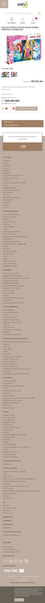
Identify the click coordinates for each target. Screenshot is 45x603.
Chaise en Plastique (10, 457)
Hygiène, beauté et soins (12, 322)
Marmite (6, 347)
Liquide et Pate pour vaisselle (14, 471)
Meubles (6, 219)
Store (5, 256)
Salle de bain (7, 378)
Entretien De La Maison (12, 320)
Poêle (5, 352)
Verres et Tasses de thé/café (14, 183)
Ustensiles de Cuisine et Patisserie (16, 374)
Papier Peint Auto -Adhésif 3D (14, 244)
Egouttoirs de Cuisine (11, 288)
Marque (4, 98)
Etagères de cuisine (10, 281)
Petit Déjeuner (8, 310)
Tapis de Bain (8, 383)
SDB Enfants (8, 425)
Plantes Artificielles (10, 251)
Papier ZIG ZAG (9, 408)
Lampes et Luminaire (11, 214)
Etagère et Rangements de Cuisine (16, 369)
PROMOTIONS (7, 521)
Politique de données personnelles (29, 576)
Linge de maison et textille (12, 461)
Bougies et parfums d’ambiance (15, 237)
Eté (4, 502)
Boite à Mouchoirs (10, 234)
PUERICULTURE (9, 437)
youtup (21, 561)
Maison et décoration (10, 211)
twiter (11, 561)
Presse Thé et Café (10, 359)
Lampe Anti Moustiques (12, 335)
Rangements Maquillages (12, 276)
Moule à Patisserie (10, 364)
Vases (5, 229)
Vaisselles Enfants (10, 423)
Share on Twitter (7, 115)
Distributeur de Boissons (12, 197)
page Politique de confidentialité (30, 593)
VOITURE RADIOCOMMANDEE (14, 435)
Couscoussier (8, 349)
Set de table (8, 193)
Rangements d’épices (11, 283)
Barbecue (7, 332)
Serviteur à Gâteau (10, 178)
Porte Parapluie (9, 293)
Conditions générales (11, 552)
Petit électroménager (10, 307)
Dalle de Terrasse (10, 264)
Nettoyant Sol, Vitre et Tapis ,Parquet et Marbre (21, 491)
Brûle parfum (8, 239)
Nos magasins (8, 547)
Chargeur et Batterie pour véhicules (16, 447)
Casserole (7, 354)
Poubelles (6, 393)
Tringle (5, 259)
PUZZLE (6, 432)
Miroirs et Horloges (10, 217)
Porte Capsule (8, 290)
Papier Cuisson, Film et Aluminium (15, 486)
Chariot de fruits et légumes (13, 286)
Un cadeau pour (7, 103)
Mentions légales (9, 549)
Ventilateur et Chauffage (12, 330)
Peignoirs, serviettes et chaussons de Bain (19, 398)
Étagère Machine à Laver (12, 401)
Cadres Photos (8, 227)
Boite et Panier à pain (11, 190)
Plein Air (6, 506)
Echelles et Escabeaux (11, 241)
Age (3, 100)
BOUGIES (6, 528)
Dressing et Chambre (11, 273)
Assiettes (6, 166)
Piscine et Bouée (9, 508)
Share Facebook (3, 115)
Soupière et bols (9, 188)
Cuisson (6, 315)
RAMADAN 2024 (8, 517)
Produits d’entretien (10, 468)
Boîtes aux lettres (10, 261)
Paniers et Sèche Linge (12, 391)
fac (6, 561)
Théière (6, 180)
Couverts (6, 168)
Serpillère (6, 484)
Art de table (7, 157)
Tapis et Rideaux (9, 222)
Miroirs (5, 388)
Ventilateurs (7, 513)
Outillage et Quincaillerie (12, 532)
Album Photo (8, 300)
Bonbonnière (8, 200)
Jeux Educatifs (9, 420)
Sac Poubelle (8, 489)
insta (26, 561)
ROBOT (6, 442)
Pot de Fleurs (8, 254)
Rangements (7, 270)
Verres (5, 163)
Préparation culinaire (11, 312)
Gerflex (6, 246)
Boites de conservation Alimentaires (17, 342)
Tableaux (6, 224)
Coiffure (6, 325)
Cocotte (6, 344)
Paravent (6, 249)
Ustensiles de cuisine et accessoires (15, 338)
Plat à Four (7, 371)
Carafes (6, 161)
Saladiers (6, 173)
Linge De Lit (7, 464)
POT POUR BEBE (9, 445)
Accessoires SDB (9, 381)
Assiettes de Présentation (13, 175)
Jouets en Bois (8, 415)
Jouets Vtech (8, 430)
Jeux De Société (9, 454)
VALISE (6, 295)
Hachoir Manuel (9, 361)
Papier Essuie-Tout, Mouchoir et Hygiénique (19, 479)
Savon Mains (8, 476)
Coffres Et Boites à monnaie (14, 298)
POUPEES (7, 440)
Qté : (3, 108)
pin (16, 561)
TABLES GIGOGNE (10, 266)
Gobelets (6, 202)
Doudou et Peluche (10, 452)
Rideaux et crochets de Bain (13, 386)
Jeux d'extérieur (9, 418)
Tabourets (7, 405)
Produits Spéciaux (10, 494)
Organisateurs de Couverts (13, 303)
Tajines (5, 185)
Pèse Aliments (8, 327)
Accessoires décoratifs (11, 232)
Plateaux (6, 170)
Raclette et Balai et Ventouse (14, 481)
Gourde (6, 207)
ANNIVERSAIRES (8, 524)
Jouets (6, 450)
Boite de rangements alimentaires (16, 278)
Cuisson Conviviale (10, 317)
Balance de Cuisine (10, 366)
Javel (5, 474)
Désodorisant (8, 498)
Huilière (6, 205)
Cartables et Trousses (11, 427)
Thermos (6, 195)
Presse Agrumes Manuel (12, 357)
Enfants (6, 412)
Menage (6, 496)
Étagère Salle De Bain (11, 403)
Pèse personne (9, 396)
